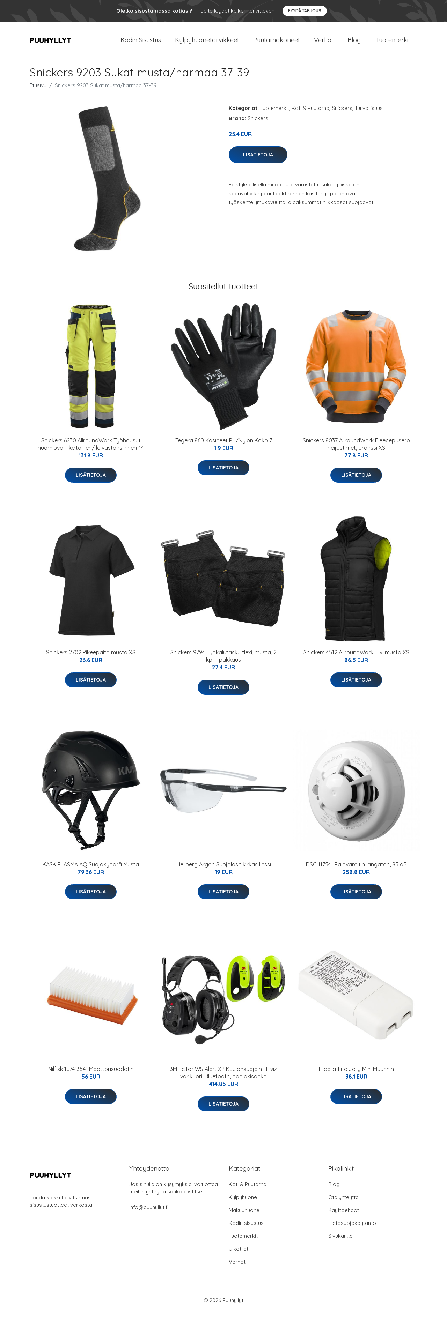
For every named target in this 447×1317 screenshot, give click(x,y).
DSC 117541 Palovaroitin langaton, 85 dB (356, 869)
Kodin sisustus (246, 1228)
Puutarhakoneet (276, 42)
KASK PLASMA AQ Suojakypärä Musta (91, 869)
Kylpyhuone (243, 1202)
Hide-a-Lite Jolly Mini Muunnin (356, 1073)
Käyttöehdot (343, 1215)
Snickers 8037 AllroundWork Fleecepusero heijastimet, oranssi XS (356, 449)
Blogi (354, 42)
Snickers (342, 113)
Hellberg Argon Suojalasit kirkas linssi (223, 869)
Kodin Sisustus (140, 42)
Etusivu (38, 90)
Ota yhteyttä (343, 1202)
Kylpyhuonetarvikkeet (207, 42)
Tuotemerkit (393, 42)
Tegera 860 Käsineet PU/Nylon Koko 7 (223, 445)
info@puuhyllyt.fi (149, 1212)
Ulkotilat (238, 1253)
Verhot (324, 42)
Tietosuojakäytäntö (352, 1228)
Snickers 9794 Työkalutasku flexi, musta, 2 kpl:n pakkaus (223, 661)
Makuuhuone (244, 1215)
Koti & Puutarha (310, 113)
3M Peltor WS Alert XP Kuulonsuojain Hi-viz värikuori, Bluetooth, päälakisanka (223, 1077)
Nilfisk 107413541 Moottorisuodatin (91, 1073)
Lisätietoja (258, 159)
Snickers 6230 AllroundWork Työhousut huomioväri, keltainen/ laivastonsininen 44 (91, 449)
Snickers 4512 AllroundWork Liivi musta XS (356, 657)
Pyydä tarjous (304, 10)
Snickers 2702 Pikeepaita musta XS (90, 657)
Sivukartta (340, 1240)
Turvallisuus (369, 113)
